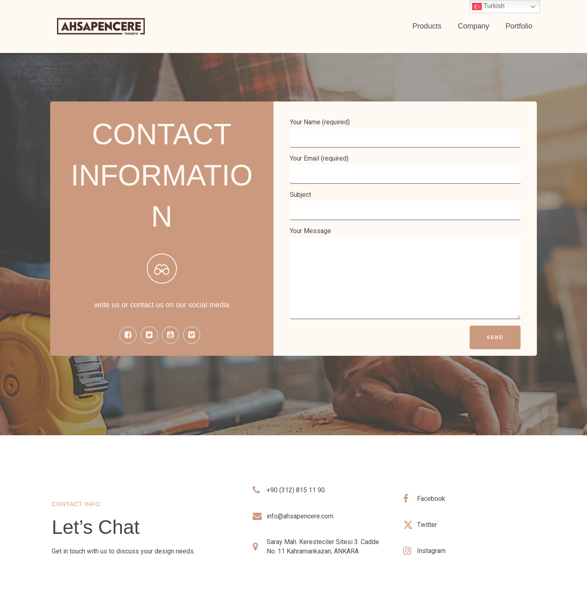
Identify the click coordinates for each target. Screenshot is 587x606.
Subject (405, 205)
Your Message (405, 273)
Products (427, 26)
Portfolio (518, 26)
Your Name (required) (405, 133)
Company (473, 26)
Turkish (488, 6)
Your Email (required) (405, 169)
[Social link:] (130, 335)
